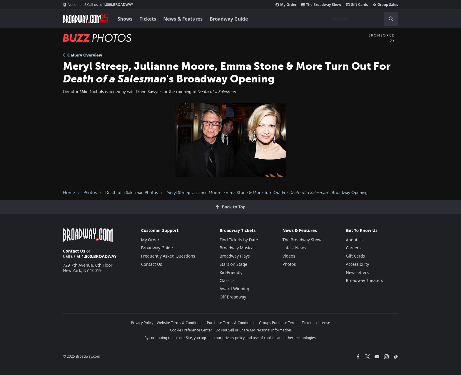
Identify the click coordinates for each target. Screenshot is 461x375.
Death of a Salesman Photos (131, 192)
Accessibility (357, 264)
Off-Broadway (233, 297)
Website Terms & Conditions (180, 322)
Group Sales (385, 4)
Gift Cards (357, 4)
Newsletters (357, 272)
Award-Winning (234, 288)
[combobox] (363, 19)
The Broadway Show (321, 4)
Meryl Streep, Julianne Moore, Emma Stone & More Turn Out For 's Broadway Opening (267, 192)
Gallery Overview (82, 55)
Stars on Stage (234, 264)
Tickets (148, 18)
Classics (227, 280)
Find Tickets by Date (239, 240)
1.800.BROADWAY (98, 4)
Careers (353, 247)
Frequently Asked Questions (168, 256)
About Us (354, 240)
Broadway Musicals (238, 247)
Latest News (294, 247)
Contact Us (74, 251)
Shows (125, 18)
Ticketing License (316, 322)
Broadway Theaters (364, 280)
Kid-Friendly (231, 272)
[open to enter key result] (391, 19)
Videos (288, 256)
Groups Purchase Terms (278, 322)
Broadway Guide (229, 18)
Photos (90, 192)
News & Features (183, 18)
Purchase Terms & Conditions (231, 322)
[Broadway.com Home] (85, 18)
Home (69, 192)
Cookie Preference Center (191, 330)
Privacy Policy (142, 322)
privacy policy (233, 337)
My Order (286, 4)
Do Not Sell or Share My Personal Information (253, 330)
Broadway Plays (235, 256)
